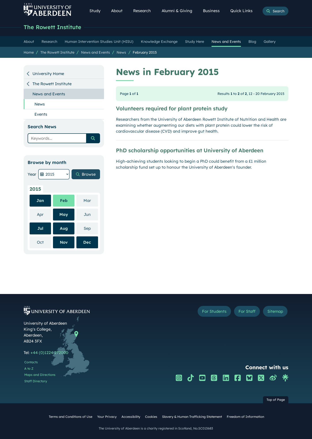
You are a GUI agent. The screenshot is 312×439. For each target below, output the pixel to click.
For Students (214, 311)
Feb (64, 200)
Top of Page (276, 400)
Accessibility (130, 416)
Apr (44, 214)
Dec (87, 242)
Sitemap (275, 311)
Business (214, 10)
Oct (44, 242)
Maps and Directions (39, 375)
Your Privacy (107, 416)
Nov (64, 242)
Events (40, 114)
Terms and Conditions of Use (70, 416)
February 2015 (145, 52)
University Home (48, 73)
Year (32, 174)
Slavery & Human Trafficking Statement (192, 416)
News (121, 52)
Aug (64, 228)
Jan (40, 200)
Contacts (31, 362)
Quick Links (243, 10)
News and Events (95, 52)
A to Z (28, 369)
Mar (90, 200)
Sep (91, 228)
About (119, 10)
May (63, 214)
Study (97, 10)
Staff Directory (35, 381)
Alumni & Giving (179, 10)
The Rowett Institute (52, 27)
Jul (40, 228)
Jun (91, 214)
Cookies (151, 416)
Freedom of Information (245, 416)
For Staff (246, 311)
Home (29, 52)
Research (144, 10)
